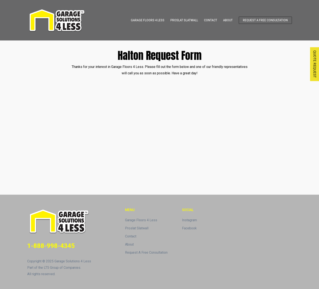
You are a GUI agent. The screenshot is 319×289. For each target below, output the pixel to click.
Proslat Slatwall (136, 228)
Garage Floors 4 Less (141, 220)
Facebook (189, 228)
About (129, 244)
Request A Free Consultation (146, 252)
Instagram (189, 220)
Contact (130, 236)
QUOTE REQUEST (315, 64)
